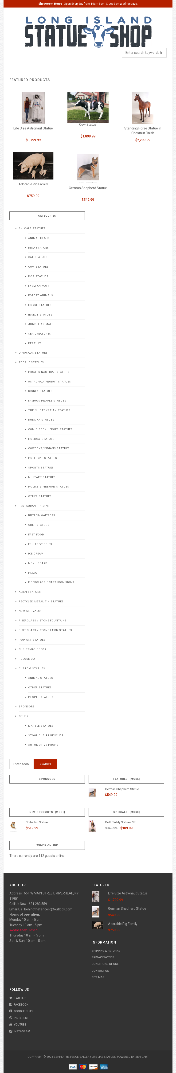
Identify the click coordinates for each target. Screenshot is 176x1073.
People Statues (31, 362)
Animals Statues (32, 228)
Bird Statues (38, 247)
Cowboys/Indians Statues (49, 448)
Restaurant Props (34, 505)
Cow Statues (38, 266)
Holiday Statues (41, 439)
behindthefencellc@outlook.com (48, 909)
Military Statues (42, 477)
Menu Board (37, 563)
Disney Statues (40, 391)
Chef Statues (38, 525)
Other (23, 716)
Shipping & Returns (106, 950)
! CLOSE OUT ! (29, 658)
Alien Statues (30, 591)
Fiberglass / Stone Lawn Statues (45, 630)
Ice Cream (35, 553)
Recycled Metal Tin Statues (41, 601)
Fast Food (36, 534)
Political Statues (42, 458)
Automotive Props (43, 744)
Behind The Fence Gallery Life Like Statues (85, 1056)
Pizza (32, 572)
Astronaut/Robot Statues (49, 381)
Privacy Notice (103, 957)
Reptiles (35, 343)
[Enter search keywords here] (21, 764)
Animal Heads (39, 238)
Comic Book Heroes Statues (50, 429)
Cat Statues (37, 257)
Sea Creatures (39, 333)
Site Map (98, 977)
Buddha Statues (41, 419)
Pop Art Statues (32, 639)
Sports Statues (41, 467)
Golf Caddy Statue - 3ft (120, 822)
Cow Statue (88, 124)
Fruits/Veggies (40, 544)
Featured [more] (126, 778)
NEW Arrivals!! (30, 611)
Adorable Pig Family (33, 184)
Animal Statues (40, 677)
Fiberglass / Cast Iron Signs (51, 582)
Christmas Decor (32, 649)
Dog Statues (38, 276)
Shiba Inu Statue (37, 822)
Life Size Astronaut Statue (33, 128)
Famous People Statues (47, 400)
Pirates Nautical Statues (48, 372)
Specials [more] (126, 812)
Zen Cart (142, 1056)
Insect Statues (40, 314)
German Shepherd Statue (88, 188)
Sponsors (27, 706)
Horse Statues (40, 305)
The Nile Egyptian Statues (49, 410)
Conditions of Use (105, 964)
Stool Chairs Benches (45, 735)
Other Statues (40, 496)
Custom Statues (32, 668)
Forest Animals (40, 295)
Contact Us (100, 970)
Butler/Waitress (41, 515)
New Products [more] (47, 812)
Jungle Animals (41, 324)
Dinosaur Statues (33, 352)
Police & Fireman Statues (48, 486)
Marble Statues (41, 725)
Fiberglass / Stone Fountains (43, 620)
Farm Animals (39, 286)
